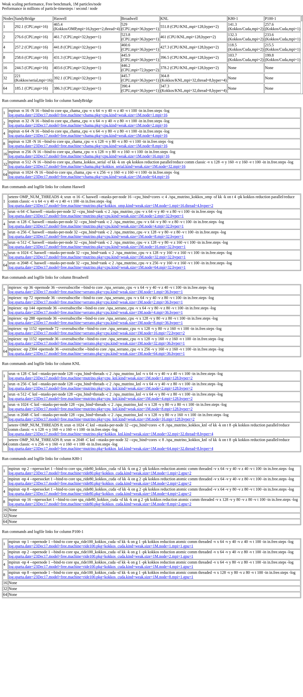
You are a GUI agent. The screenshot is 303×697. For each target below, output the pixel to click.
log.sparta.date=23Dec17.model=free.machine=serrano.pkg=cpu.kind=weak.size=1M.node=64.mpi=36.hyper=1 (97, 353)
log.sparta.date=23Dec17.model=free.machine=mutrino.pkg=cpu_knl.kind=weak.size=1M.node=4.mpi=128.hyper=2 (101, 399)
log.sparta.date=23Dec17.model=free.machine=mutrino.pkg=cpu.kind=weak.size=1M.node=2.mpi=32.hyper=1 (96, 216)
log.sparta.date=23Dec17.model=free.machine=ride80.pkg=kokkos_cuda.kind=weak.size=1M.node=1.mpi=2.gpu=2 (100, 473)
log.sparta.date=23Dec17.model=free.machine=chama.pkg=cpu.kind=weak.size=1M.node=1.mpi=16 (88, 115)
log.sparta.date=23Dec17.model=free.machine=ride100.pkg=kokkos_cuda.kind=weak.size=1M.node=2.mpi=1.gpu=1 (101, 556)
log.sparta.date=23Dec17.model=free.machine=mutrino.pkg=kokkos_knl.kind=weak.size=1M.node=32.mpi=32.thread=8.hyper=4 (111, 434)
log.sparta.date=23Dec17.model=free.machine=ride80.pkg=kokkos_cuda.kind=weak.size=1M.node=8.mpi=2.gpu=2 (100, 504)
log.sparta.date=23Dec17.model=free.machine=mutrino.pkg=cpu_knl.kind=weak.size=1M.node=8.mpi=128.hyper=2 (101, 409)
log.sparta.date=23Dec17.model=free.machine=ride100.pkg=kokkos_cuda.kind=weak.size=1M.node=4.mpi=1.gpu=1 (101, 567)
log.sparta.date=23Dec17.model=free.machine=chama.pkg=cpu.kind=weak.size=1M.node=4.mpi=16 (88, 135)
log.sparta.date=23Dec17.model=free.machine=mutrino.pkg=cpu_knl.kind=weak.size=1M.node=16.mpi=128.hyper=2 (101, 419)
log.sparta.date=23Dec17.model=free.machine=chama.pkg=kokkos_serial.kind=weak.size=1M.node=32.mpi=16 (97, 166)
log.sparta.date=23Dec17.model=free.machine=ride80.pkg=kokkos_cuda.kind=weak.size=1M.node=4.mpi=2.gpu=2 (100, 494)
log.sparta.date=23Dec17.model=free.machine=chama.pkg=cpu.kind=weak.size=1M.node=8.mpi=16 (88, 146)
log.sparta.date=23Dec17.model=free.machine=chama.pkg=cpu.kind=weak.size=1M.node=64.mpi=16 (89, 177)
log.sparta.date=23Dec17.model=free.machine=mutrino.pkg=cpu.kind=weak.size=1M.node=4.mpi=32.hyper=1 (96, 226)
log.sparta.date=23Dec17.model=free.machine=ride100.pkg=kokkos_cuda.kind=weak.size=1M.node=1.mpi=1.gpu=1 (101, 546)
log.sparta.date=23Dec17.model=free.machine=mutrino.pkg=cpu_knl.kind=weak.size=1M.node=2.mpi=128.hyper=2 (101, 388)
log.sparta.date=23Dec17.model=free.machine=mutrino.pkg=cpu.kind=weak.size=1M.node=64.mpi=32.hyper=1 (97, 267)
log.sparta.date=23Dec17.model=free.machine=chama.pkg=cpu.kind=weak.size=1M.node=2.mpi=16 (88, 125)
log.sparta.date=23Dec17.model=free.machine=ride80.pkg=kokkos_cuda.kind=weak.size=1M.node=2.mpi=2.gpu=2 (100, 483)
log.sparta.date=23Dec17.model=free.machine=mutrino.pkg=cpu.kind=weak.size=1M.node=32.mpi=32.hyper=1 (97, 257)
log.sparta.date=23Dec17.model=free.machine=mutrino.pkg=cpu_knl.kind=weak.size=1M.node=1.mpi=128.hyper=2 (101, 378)
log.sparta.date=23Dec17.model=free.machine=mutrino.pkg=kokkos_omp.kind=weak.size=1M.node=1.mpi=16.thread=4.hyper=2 (111, 206)
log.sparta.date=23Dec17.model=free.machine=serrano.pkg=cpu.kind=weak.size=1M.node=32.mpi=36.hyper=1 (97, 343)
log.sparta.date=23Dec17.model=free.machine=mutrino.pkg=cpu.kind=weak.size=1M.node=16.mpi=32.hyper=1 (97, 247)
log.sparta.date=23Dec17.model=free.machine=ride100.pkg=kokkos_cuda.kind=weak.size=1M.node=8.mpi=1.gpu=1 (101, 577)
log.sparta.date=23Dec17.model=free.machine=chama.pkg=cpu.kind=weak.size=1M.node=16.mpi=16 (89, 156)
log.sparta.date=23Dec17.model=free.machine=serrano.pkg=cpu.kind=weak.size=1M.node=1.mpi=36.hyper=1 (96, 292)
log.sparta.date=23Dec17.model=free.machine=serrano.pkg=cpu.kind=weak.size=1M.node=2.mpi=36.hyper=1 (96, 302)
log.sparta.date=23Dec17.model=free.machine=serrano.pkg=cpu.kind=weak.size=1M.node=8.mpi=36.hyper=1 (96, 323)
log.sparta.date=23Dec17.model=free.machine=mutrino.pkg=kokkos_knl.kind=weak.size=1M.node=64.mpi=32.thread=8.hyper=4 (111, 448)
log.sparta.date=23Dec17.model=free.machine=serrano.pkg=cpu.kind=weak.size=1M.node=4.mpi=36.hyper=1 (96, 312)
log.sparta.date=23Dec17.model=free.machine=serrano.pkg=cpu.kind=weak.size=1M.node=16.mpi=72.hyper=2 (97, 333)
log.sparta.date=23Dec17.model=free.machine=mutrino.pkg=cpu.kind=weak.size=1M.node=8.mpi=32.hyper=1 (96, 236)
